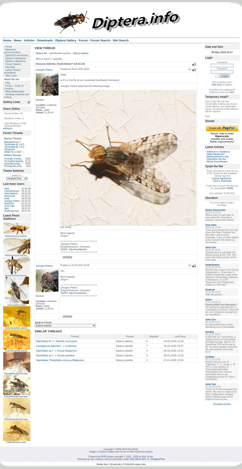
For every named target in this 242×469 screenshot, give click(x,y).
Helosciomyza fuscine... (17, 236)
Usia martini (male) (16, 305)
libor (7, 208)
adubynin (7, 128)
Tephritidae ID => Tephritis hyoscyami (56, 341)
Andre (208, 299)
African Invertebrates (216, 161)
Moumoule (10, 196)
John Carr (210, 247)
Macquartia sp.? (13, 142)
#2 (189, 265)
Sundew (209, 332)
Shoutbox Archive (222, 404)
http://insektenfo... (79, 249)
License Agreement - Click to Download (222, 179)
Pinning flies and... (14, 166)
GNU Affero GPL (138, 459)
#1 (189, 69)
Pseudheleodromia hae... (16, 373)
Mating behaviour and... (218, 156)
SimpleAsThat (157, 459)
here (232, 92)
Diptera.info (41, 53)
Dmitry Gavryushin (215, 210)
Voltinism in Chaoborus (218, 151)
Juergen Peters (12, 201)
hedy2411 (10, 203)
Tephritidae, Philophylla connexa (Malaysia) (60, 360)
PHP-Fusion (107, 456)
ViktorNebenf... (12, 193)
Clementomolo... (13, 191)
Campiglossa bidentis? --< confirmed (56, 346)
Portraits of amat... (14, 158)
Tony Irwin (9, 206)
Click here (216, 84)
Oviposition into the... (217, 159)
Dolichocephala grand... (17, 328)
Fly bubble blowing (14, 161)
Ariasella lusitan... (13, 163)
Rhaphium (10, 149)
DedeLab (210, 289)
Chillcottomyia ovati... (16, 442)
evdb (7, 198)
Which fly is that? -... (15, 152)
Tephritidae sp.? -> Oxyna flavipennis (56, 350)
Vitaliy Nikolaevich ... (217, 154)
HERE (230, 188)
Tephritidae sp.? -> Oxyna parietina (55, 355)
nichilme (210, 357)
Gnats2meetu (212, 265)
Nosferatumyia (12, 211)
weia (7, 188)
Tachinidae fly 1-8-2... (15, 144)
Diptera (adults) (80, 53)
